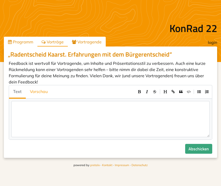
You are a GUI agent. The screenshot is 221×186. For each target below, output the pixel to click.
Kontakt (107, 165)
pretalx (95, 165)
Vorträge (53, 41)
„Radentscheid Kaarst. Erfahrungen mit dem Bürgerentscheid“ (90, 54)
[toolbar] (173, 91)
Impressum (122, 165)
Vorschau (39, 91)
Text (17, 91)
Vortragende (87, 41)
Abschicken (199, 149)
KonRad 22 (193, 28)
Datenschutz (140, 165)
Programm (20, 41)
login (212, 42)
